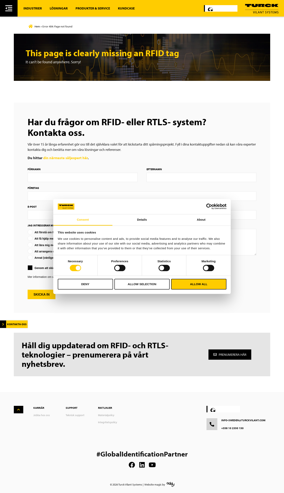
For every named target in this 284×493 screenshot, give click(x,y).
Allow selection (142, 284)
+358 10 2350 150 (232, 428)
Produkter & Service (93, 8)
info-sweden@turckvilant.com (243, 420)
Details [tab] (142, 219)
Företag (33, 188)
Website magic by (154, 484)
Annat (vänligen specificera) (53, 257)
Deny (85, 284)
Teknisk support (75, 415)
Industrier (32, 8)
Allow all (198, 284)
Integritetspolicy (107, 422)
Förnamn (34, 169)
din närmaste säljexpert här (65, 158)
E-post (32, 206)
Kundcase (126, 8)
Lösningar (59, 8)
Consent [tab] (83, 219)
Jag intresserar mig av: (44, 225)
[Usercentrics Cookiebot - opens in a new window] (209, 206)
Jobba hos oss (41, 415)
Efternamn (154, 169)
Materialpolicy (106, 415)
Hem (37, 26)
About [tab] (201, 219)
